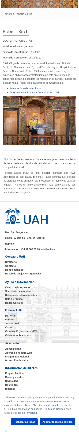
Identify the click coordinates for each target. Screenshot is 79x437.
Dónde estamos (14, 269)
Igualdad (10, 388)
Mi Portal (10, 315)
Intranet (9, 319)
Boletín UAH (12, 385)
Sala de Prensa (14, 299)
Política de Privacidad (25, 412)
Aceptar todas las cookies (57, 421)
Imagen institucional (17, 356)
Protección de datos (17, 360)
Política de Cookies (54, 409)
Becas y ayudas (14, 377)
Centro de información (18, 287)
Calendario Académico (18, 335)
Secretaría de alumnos (18, 291)
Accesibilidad (13, 348)
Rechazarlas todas (24, 421)
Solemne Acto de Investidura (25, 88)
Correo (9, 327)
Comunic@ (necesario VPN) (21, 331)
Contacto (10, 266)
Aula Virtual (12, 323)
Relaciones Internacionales (21, 295)
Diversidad (11, 381)
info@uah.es (47, 249)
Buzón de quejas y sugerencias (23, 273)
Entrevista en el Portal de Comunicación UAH (34, 92)
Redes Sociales (14, 302)
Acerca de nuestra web (18, 352)
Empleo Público (14, 373)
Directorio (11, 262)
